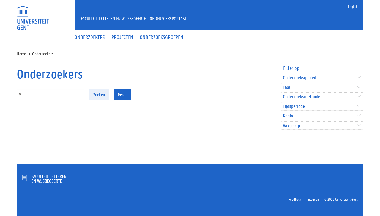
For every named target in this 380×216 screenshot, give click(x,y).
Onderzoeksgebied (299, 77)
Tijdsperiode (294, 106)
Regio (288, 116)
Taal (286, 87)
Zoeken (99, 94)
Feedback (295, 199)
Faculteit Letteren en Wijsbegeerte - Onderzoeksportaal (134, 18)
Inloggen (313, 199)
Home (21, 54)
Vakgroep (291, 125)
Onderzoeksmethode (301, 96)
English (353, 6)
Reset (122, 94)
